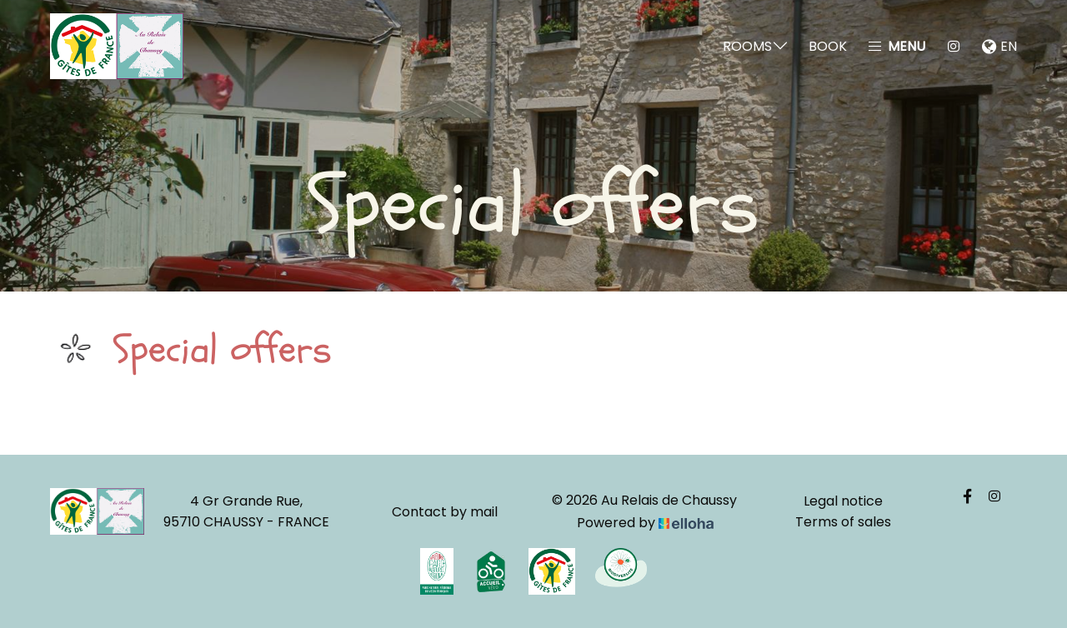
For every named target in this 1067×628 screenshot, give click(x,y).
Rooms (756, 46)
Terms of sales (843, 521)
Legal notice (843, 501)
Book (828, 46)
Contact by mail (445, 511)
